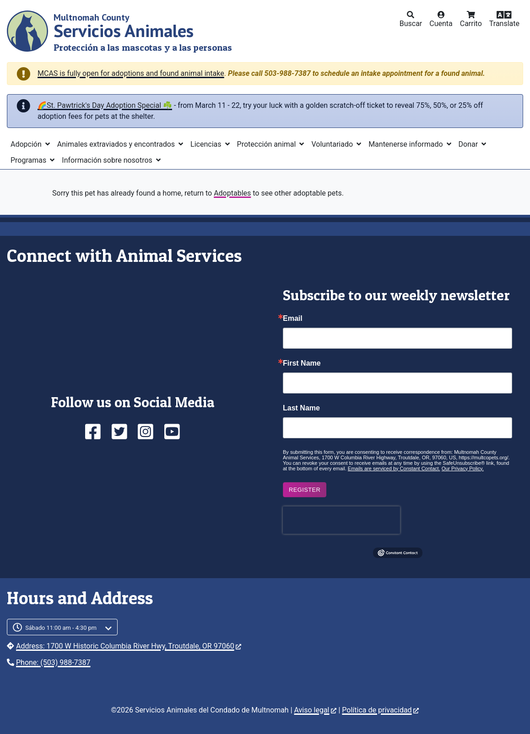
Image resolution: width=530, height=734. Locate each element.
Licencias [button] (206, 144)
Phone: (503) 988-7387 (53, 662)
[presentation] (341, 520)
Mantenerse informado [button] (406, 144)
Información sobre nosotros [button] (108, 160)
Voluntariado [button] (333, 144)
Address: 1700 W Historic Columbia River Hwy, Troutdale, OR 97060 (128, 646)
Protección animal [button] (267, 144)
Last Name (301, 408)
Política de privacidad (380, 710)
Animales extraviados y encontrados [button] (117, 144)
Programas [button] (29, 160)
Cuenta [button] (441, 23)
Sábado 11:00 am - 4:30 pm (61, 627)
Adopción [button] (27, 144)
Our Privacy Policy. (463, 468)
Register (304, 489)
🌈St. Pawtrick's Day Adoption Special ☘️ (105, 105)
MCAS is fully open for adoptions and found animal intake (131, 73)
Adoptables (232, 193)
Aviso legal (315, 710)
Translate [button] (504, 23)
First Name (302, 363)
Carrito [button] (471, 23)
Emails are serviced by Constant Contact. (394, 468)
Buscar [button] (411, 23)
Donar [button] (469, 144)
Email (293, 318)
